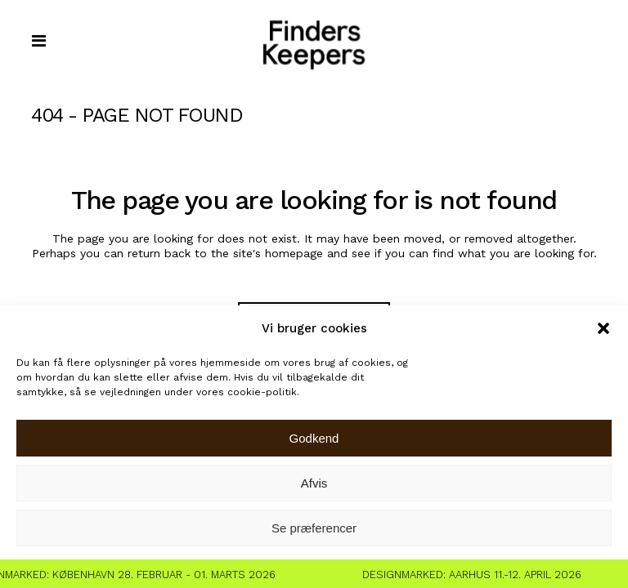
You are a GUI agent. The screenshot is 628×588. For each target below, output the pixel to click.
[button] (603, 328)
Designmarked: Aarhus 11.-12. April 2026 (475, 574)
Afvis (314, 483)
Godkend (314, 438)
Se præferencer (314, 528)
